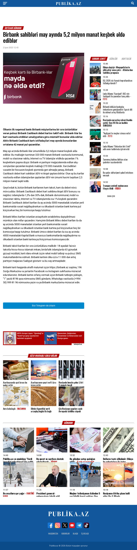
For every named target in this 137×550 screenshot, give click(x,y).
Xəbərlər (65, 533)
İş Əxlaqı (85, 533)
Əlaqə (75, 533)
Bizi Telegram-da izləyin (43, 305)
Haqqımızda (53, 533)
